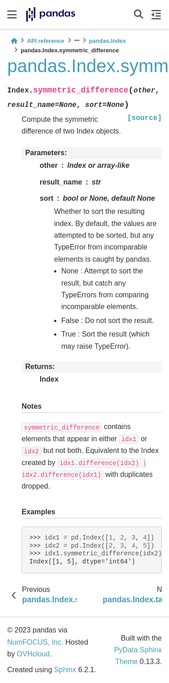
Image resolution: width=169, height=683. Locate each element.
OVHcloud (33, 654)
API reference (45, 40)
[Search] (138, 14)
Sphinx (65, 670)
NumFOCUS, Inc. (35, 642)
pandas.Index (107, 40)
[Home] (14, 41)
